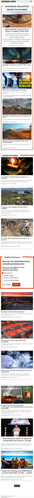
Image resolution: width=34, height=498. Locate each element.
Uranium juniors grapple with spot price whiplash (14, 207)
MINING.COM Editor (5, 479)
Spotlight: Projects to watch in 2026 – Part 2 (16, 65)
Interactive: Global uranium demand (14, 90)
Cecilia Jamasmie (4, 448)
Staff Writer (3, 347)
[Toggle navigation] (31, 1)
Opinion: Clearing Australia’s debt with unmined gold (15, 141)
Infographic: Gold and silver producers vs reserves (14, 177)
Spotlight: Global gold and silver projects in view (16, 116)
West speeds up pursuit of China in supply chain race (17, 30)
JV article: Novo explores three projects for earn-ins (15, 239)
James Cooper (5, 147)
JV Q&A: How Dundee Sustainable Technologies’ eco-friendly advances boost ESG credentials (17, 407)
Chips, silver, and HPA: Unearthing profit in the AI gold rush (16, 371)
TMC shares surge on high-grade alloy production (13, 341)
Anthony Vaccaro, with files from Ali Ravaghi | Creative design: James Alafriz (16, 95)
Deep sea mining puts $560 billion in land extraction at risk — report (17, 472)
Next (16, 284)
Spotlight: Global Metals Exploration (13, 312)
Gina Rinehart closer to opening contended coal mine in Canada (17, 440)
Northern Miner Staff (6, 70)
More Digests (6, 284)
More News (17, 485)
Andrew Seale (4, 214)
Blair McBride (11, 45)
